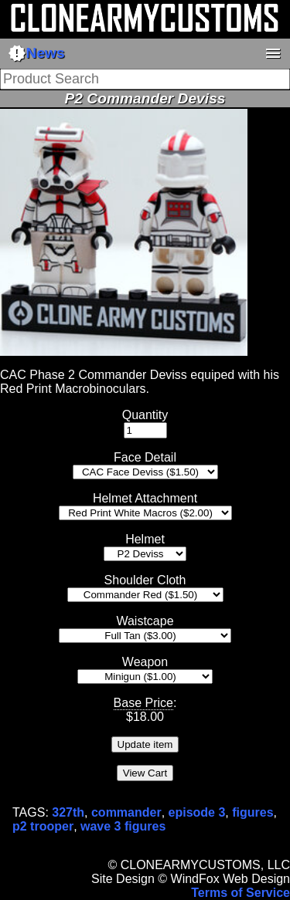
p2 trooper (42, 826)
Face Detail (145, 457)
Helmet (145, 539)
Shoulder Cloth (145, 580)
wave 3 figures (122, 826)
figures (252, 812)
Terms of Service (240, 892)
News (36, 53)
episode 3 (197, 812)
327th (68, 812)
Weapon (145, 661)
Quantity (145, 414)
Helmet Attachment (145, 498)
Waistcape (144, 621)
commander (126, 812)
